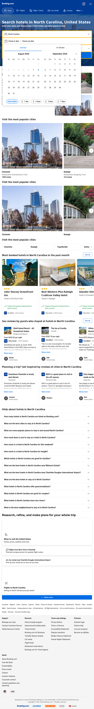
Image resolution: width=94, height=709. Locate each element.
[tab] (23, 47)
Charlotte (8, 247)
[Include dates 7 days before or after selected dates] (61, 101)
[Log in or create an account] (84, 4)
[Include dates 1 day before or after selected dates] (25, 101)
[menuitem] (8, 10)
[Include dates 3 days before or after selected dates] (48, 101)
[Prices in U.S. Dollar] (12, 692)
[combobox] (47, 34)
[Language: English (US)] (5, 692)
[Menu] (91, 4)
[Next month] (76, 54)
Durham (87, 247)
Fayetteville (62, 247)
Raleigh (34, 247)
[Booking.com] (8, 4)
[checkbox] (38, 64)
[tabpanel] (41, 78)
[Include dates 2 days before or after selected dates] (36, 101)
